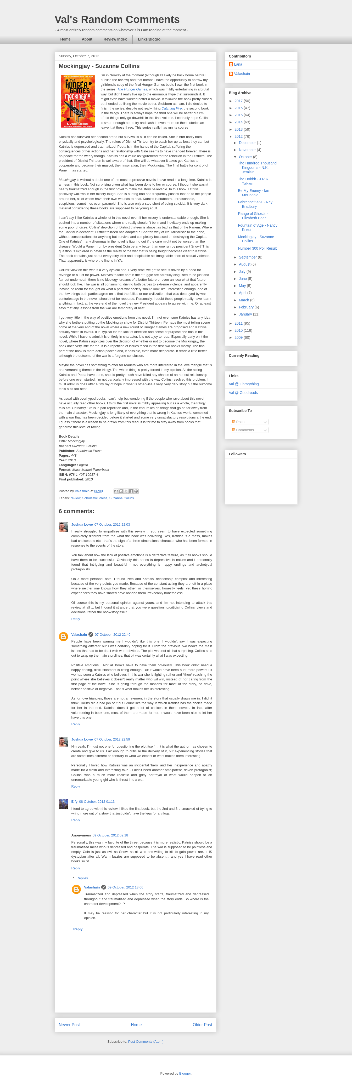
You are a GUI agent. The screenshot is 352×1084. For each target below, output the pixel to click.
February (247, 307)
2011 (239, 323)
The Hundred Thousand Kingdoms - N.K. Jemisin (257, 167)
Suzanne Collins (121, 498)
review (75, 498)
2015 (239, 115)
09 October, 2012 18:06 (125, 887)
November (248, 150)
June (243, 279)
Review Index (115, 39)
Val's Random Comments (117, 19)
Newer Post (69, 1025)
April (243, 293)
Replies (82, 878)
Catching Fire (171, 108)
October (246, 157)
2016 (239, 108)
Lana (238, 64)
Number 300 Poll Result (257, 248)
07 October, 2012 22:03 (112, 524)
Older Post (202, 1025)
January (246, 314)
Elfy (74, 802)
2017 (239, 101)
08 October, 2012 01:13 (97, 802)
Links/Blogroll (150, 39)
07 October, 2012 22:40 (112, 634)
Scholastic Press (94, 498)
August (245, 264)
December (248, 143)
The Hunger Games (132, 89)
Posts (238, 422)
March (244, 300)
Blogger (185, 1073)
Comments (243, 430)
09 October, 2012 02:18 (110, 835)
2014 (239, 122)
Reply (75, 619)
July (243, 271)
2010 (239, 330)
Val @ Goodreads (243, 393)
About (87, 39)
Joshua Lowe (82, 524)
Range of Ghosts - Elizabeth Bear (253, 215)
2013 (239, 129)
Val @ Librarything (244, 384)
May (243, 286)
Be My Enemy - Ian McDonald (253, 192)
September (248, 257)
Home (65, 39)
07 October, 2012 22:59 (112, 739)
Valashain (79, 634)
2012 (239, 136)
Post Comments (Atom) (146, 1041)
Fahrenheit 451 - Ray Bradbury (255, 204)
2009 (239, 337)
